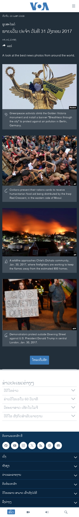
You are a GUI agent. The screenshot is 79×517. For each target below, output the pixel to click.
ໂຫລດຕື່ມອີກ (39, 360)
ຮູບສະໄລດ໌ (8, 24)
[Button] (7, 46)
